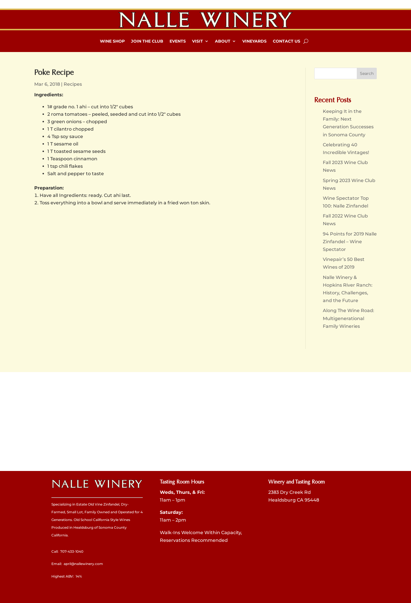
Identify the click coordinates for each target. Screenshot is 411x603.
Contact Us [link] (286, 41)
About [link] (222, 41)
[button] (367, 73)
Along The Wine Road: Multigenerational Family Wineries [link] (348, 318)
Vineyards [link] (254, 41)
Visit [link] (197, 41)
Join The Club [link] (147, 41)
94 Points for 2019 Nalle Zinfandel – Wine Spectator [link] (350, 241)
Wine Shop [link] (112, 41)
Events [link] (178, 41)
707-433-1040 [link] (71, 551)
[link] (205, 19)
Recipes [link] (73, 84)
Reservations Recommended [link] (194, 540)
